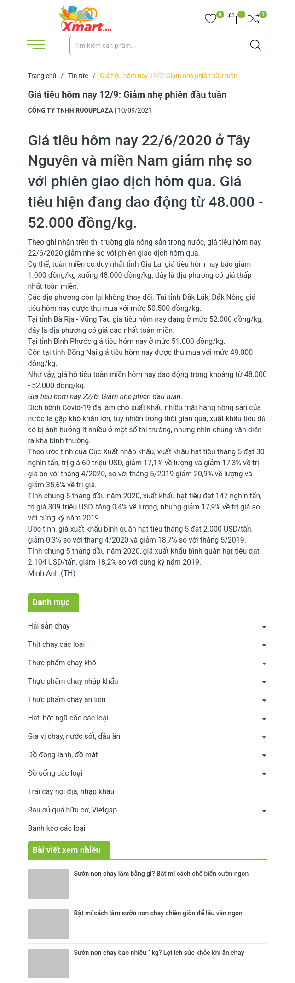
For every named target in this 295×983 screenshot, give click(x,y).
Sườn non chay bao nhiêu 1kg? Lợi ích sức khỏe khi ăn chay (159, 952)
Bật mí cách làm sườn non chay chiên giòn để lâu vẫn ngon (158, 913)
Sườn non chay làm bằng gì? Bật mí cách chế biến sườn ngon (161, 873)
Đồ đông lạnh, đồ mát (63, 754)
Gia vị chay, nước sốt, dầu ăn (74, 736)
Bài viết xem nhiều (67, 850)
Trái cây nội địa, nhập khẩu (71, 791)
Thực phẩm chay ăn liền (67, 699)
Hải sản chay (49, 626)
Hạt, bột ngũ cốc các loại (68, 718)
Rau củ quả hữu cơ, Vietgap (72, 810)
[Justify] (256, 45)
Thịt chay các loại (56, 644)
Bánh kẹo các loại (57, 828)
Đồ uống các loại (55, 773)
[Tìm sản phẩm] (168, 45)
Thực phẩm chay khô (62, 662)
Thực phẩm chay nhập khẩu (73, 681)
